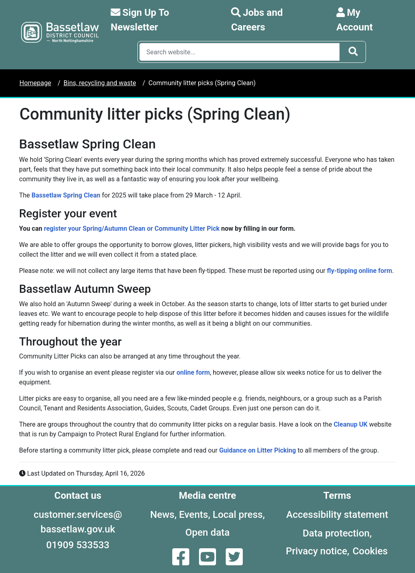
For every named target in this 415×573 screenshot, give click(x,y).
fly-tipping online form (359, 271)
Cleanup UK (351, 424)
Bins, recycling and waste (100, 83)
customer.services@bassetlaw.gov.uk (78, 522)
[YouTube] (208, 562)
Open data (207, 532)
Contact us (77, 495)
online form (193, 372)
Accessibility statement (337, 514)
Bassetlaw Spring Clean (66, 195)
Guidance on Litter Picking (257, 450)
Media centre (207, 495)
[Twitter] (234, 562)
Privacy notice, (317, 551)
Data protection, (337, 533)
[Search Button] (353, 52)
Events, (194, 514)
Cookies (370, 551)
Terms (337, 495)
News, (163, 514)
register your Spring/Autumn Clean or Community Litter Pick (132, 228)
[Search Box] (239, 52)
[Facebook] (181, 562)
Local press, (239, 514)
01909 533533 (77, 545)
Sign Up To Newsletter (140, 20)
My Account (354, 20)
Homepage (35, 83)
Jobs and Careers (257, 20)
